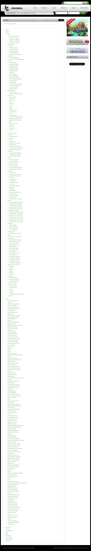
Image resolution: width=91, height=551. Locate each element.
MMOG (11, 108)
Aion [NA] (10, 302)
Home (35, 8)
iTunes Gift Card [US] (14, 162)
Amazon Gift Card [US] (14, 42)
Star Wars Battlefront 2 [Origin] (15, 83)
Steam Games (10, 238)
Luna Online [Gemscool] (13, 418)
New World (10, 433)
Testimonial (8, 540)
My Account (84, 8)
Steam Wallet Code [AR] (14, 256)
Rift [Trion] (10, 469)
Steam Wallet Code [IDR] (14, 257)
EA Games (10, 60)
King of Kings (11, 402)
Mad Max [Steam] (13, 246)
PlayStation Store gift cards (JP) (16, 215)
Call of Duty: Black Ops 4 (13, 336)
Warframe (10, 519)
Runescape (11, 124)
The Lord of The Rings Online (15, 198)
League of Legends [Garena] (13, 404)
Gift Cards (10, 139)
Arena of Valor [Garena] (13, 312)
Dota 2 (9, 356)
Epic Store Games (11, 90)
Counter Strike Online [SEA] (13, 343)
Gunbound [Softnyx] (12, 391)
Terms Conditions (9, 538)
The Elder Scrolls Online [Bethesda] (16, 59)
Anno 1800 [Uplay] (13, 277)
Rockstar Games (11, 231)
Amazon (9, 34)
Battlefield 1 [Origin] (13, 65)
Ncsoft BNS (11, 189)
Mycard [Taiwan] (13, 111)
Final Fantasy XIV (13, 179)
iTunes (9, 157)
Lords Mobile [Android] (12, 412)
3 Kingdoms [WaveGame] (13, 300)
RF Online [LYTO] (11, 468)
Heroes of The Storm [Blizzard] (14, 395)
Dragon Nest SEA (11, 361)
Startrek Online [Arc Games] (13, 494)
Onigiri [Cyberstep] (12, 435)
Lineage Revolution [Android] (14, 409)
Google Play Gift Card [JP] (14, 154)
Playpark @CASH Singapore (15, 120)
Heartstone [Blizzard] (12, 392)
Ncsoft (10, 113)
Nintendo (9, 200)
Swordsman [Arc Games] (13, 497)
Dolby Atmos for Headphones (15, 236)
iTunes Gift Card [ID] (13, 159)
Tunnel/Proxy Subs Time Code (14, 264)
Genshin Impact (12, 180)
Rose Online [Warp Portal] (13, 476)
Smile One (11, 126)
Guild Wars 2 (12, 184)
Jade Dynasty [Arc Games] (13, 400)
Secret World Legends (13, 195)
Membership (8, 535)
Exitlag (10, 267)
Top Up (54, 8)
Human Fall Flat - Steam (14, 244)
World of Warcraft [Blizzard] (15, 54)
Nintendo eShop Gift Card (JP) (15, 205)
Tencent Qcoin (12, 128)
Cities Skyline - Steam (14, 243)
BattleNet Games (11, 44)
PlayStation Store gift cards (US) (16, 221)
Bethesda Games (11, 55)
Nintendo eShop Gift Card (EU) (15, 203)
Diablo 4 (9, 351)
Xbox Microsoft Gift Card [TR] (15, 167)
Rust (8, 479)
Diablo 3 (9, 349)
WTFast (11, 274)
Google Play (10, 151)
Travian (9, 514)
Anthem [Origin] (12, 62)
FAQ (18, 13)
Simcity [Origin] (12, 82)
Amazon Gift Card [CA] (14, 37)
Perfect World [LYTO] (12, 441)
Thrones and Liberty (12, 512)
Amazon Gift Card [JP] (14, 39)
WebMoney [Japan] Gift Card (15, 149)
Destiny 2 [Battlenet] (13, 47)
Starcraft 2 (10, 492)
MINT (10, 106)
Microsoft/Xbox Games (12, 164)
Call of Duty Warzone (12, 335)
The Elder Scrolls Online (13, 505)
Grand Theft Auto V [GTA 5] (15, 233)
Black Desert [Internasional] (15, 175)
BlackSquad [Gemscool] (13, 326)
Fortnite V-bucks (12, 144)
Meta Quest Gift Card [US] (14, 146)
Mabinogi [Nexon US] (12, 420)
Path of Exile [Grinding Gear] (14, 438)
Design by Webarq (30, 547)
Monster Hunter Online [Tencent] (14, 427)
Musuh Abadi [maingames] (13, 430)
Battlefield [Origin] (13, 70)
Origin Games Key (13, 80)
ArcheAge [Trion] (11, 310)
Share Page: (39, 20)
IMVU (9, 399)
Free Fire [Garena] (13, 285)
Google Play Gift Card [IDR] (15, 152)
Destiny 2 (9, 348)
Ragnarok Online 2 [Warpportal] (14, 456)
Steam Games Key (13, 254)
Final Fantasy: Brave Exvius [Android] (15, 377)
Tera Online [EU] (13, 197)
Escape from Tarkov (13, 136)
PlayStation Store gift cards (13, 210)
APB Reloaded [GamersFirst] (14, 303)
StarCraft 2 (11, 138)
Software (9, 234)
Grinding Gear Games (13, 182)
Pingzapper (11, 272)
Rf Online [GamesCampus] (13, 466)
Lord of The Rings (11, 410)
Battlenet (11, 46)
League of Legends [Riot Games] (14, 405)
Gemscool (11, 290)
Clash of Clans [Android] (13, 340)
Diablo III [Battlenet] (13, 49)
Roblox (9, 471)
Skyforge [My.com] (12, 486)
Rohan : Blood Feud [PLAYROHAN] (15, 473)
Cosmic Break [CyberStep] (13, 341)
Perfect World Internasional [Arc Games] (16, 440)
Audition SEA (10, 313)
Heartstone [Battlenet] (13, 51)
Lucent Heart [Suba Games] (13, 417)
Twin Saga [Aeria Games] (13, 515)
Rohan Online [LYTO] (12, 474)
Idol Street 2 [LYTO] (12, 397)
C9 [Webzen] (10, 330)
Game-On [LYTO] (13, 287)
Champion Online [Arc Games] (14, 338)
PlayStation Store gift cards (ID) (16, 213)
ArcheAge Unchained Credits (14, 307)
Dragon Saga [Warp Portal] (13, 363)
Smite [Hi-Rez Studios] (12, 487)
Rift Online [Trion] (13, 193)
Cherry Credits (12, 100)
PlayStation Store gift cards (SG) (16, 216)
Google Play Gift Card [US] (15, 156)
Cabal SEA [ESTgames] (12, 333)
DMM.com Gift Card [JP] (14, 143)
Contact (73, 8)
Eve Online (11, 177)
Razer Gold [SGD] (13, 230)
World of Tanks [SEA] (12, 520)
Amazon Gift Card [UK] (14, 41)
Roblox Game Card (13, 123)
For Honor (10, 379)
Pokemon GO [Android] (12, 450)
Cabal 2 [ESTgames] (12, 331)
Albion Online (12, 172)
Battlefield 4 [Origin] (13, 67)
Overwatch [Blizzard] (12, 436)
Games (7, 299)
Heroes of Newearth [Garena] (14, 394)
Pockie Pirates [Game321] (13, 446)
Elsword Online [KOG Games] (14, 368)
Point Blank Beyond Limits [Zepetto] (16, 294)
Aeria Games (12, 98)
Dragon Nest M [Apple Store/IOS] (15, 359)
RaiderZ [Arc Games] (12, 461)
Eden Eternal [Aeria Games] (13, 366)
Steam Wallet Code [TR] (14, 259)
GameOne (11, 103)
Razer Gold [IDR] (13, 228)
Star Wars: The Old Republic (15, 85)
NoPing (11, 271)
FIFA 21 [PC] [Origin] (14, 77)
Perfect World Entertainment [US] (16, 116)
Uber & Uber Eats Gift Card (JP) (16, 147)
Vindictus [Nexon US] (12, 517)
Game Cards (10, 95)
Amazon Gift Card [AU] (14, 36)
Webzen (11, 129)
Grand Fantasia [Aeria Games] (14, 386)
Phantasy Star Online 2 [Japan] (15, 118)
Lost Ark (9, 414)
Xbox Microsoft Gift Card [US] (15, 169)
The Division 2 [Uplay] (14, 280)
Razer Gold (10, 223)
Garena (10, 289)
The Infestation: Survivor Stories (14, 507)
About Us (64, 8)
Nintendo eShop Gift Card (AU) (16, 202)
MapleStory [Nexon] (12, 423)
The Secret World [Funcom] (13, 509)
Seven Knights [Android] (13, 484)
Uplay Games (10, 276)
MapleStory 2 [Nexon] (12, 422)
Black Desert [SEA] (12, 323)
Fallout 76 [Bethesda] (13, 57)
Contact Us (86, 547)
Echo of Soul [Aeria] (12, 364)
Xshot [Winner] (11, 524)
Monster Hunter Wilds (13, 248)
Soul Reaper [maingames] (13, 489)
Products (44, 8)
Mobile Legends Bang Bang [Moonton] (16, 425)
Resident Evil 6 (12, 251)
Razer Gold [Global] (13, 226)
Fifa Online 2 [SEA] (12, 372)
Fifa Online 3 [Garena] (12, 374)
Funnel (10, 101)
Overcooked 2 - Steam (14, 249)
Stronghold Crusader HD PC (15, 262)
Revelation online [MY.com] (15, 192)
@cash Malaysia (12, 97)
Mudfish (11, 269)
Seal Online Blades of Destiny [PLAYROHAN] (17, 482)
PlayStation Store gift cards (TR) (16, 218)
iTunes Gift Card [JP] (13, 161)
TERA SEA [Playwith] (12, 502)
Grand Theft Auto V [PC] (13, 387)
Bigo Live (10, 320)
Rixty (10, 121)
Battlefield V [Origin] (13, 69)
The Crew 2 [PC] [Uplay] (14, 279)
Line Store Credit (11, 407)
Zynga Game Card (13, 133)
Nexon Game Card (13, 115)
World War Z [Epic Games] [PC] (16, 93)
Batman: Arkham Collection (15, 241)
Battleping (11, 266)
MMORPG (10, 170)
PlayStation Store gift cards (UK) (16, 220)
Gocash (10, 105)
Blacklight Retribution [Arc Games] (15, 325)
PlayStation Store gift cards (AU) (16, 211)
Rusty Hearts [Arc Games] (13, 481)
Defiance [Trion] (11, 346)
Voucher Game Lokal (12, 284)
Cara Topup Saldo (25, 13)
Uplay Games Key (13, 282)
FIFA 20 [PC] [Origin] (14, 75)
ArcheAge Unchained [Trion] (15, 174)
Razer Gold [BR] (12, 225)
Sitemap (33, 13)
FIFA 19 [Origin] (12, 74)
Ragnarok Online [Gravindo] (13, 458)
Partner (7, 32)
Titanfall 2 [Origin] (13, 88)
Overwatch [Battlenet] (13, 52)
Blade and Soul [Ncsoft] (13, 328)
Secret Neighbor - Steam (14, 253)
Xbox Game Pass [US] (14, 166)
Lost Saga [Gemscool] (12, 415)
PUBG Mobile (12, 190)
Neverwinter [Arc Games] (13, 432)
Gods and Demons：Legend (13, 384)
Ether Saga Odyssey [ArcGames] (14, 369)
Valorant (11, 295)
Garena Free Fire (11, 382)
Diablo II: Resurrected (12, 353)
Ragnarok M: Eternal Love (13, 455)
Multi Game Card (13, 110)
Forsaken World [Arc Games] (14, 381)
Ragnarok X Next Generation (13, 459)
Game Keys (10, 134)
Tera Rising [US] (11, 501)
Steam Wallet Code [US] (14, 261)
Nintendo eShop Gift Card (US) (15, 208)
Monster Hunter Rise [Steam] (15, 239)
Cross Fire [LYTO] (11, 345)
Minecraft (11, 187)
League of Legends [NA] (14, 185)
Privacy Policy (9, 537)
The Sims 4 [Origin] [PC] (13, 510)
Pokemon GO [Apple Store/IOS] (14, 451)
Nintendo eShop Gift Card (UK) (16, 207)
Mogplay (11, 292)
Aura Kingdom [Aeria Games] (14, 315)
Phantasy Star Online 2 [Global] (14, 443)
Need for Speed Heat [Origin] (15, 78)
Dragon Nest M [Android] (13, 358)
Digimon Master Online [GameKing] (15, 354)
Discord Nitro (12, 141)
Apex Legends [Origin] (14, 64)
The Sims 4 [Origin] (13, 87)
